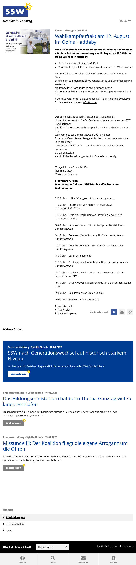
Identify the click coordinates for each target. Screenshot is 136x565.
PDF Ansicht (63, 309)
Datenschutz (112, 546)
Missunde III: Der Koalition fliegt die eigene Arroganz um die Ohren (65, 446)
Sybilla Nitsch (39, 347)
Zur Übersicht (64, 306)
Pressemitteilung (14, 524)
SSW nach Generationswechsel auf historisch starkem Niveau (67, 355)
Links (100, 546)
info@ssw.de (90, 102)
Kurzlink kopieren (66, 313)
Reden (8, 530)
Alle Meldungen (14, 517)
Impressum (126, 546)
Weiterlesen (20, 373)
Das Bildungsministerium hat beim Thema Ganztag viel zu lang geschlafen (67, 401)
